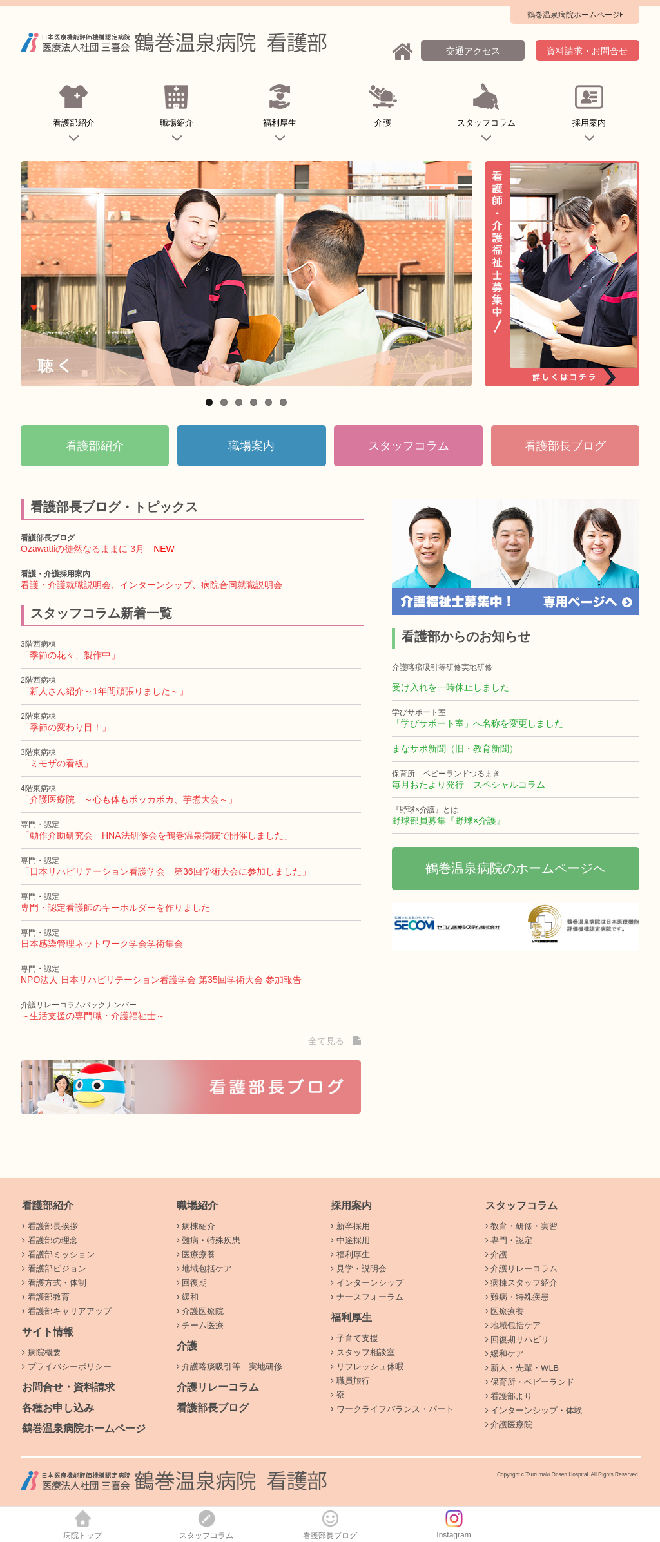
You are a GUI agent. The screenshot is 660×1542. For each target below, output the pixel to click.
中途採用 (350, 1240)
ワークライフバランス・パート (392, 1409)
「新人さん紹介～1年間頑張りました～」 (104, 691)
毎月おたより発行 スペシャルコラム (468, 784)
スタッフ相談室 (363, 1352)
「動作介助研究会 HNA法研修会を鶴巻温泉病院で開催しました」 (157, 835)
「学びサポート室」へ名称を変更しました (477, 723)
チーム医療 (200, 1325)
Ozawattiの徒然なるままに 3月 (82, 549)
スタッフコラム (486, 115)
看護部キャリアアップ (67, 1311)
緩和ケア (505, 1353)
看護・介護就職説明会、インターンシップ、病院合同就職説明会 (151, 585)
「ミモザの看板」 (57, 763)
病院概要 (41, 1352)
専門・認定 (509, 1240)
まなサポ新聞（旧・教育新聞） (455, 748)
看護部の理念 (50, 1240)
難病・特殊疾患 (209, 1240)
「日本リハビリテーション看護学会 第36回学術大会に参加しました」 (166, 871)
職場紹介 (177, 115)
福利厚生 (280, 115)
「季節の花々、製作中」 (70, 655)
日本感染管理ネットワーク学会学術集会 (102, 943)
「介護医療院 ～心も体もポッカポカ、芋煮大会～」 (129, 799)
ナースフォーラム (367, 1297)
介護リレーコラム (218, 1387)
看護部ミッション (58, 1254)
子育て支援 (354, 1338)
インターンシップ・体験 (534, 1410)
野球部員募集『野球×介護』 (448, 820)
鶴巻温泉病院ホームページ (84, 1428)
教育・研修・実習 (521, 1226)
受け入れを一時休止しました (450, 687)
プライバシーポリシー (67, 1366)
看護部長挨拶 (50, 1226)
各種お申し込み (58, 1407)
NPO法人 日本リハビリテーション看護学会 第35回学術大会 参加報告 (161, 980)
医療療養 (196, 1254)
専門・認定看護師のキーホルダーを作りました (115, 907)
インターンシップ (367, 1283)
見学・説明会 (359, 1268)
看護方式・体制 (54, 1283)
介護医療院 (200, 1311)
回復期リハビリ (517, 1339)
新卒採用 (350, 1226)
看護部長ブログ (213, 1407)
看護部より (509, 1396)
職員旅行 (350, 1380)
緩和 (188, 1297)
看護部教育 (46, 1297)
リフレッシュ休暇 (367, 1366)
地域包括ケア (205, 1268)
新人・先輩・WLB (522, 1368)
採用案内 (589, 115)
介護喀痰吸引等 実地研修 (230, 1366)
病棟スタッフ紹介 (521, 1283)
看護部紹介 (74, 115)
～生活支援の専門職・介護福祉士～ (93, 1016)
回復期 (192, 1283)
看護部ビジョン (54, 1268)
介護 (383, 115)
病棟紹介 (196, 1226)
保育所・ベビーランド (530, 1382)
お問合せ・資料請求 (68, 1387)
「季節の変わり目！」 (66, 727)
